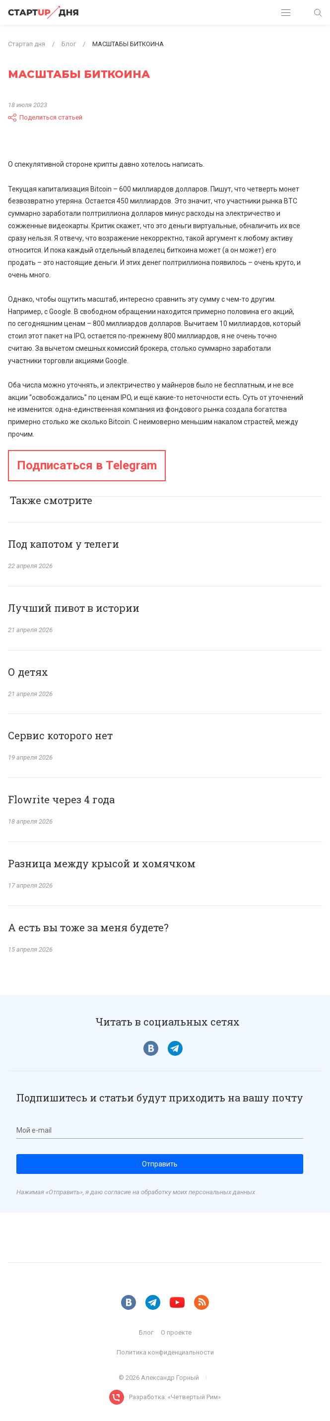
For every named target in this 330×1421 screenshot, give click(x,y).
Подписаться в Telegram (87, 465)
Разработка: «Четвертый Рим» (175, 1397)
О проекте (176, 1332)
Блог (146, 1332)
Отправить (160, 1164)
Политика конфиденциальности (165, 1352)
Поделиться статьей (45, 118)
